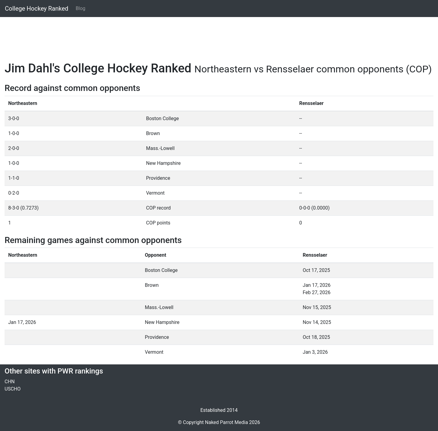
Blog (80, 8)
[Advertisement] (187, 35)
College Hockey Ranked (36, 8)
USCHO (13, 389)
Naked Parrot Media (226, 422)
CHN (10, 381)
